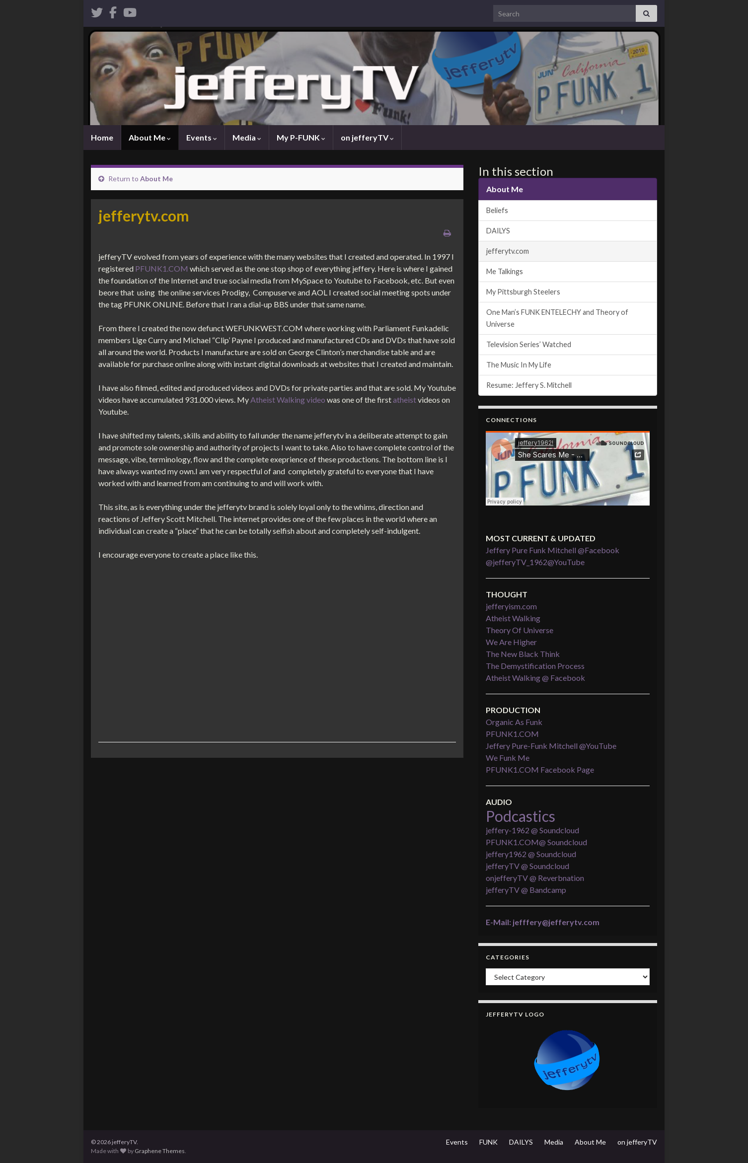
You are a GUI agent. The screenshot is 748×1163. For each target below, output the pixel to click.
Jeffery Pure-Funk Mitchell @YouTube (551, 745)
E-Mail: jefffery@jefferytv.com (542, 922)
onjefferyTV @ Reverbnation (535, 877)
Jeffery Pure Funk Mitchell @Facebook (552, 550)
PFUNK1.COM (161, 268)
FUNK (488, 1142)
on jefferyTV (367, 137)
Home (102, 137)
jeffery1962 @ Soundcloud (531, 854)
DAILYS (498, 230)
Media (246, 137)
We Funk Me (507, 757)
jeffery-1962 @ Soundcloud (532, 830)
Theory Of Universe (519, 630)
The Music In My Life (518, 365)
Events (201, 137)
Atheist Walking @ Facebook (535, 677)
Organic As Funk (514, 722)
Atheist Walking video (287, 399)
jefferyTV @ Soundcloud (527, 866)
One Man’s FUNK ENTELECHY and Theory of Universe (557, 318)
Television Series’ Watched (528, 344)
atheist (404, 399)
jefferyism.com (511, 606)
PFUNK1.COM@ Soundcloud (536, 842)
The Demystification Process (535, 665)
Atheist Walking (513, 618)
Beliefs (497, 210)
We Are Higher (511, 642)
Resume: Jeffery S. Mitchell (529, 385)
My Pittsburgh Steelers (523, 292)
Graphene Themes (160, 1151)
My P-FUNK (301, 137)
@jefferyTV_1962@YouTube (535, 562)
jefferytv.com (507, 251)
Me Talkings (504, 271)
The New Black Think (523, 653)
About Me (150, 137)
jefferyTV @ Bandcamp (526, 889)
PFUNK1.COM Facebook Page (540, 769)
